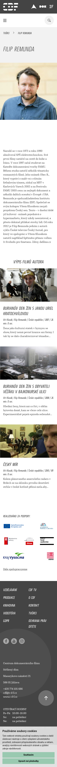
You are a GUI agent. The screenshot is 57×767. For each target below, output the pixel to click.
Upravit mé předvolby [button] (28, 761)
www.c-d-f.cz (10, 696)
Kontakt (34, 604)
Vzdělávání (10, 589)
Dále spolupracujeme (15, 569)
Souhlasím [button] (28, 755)
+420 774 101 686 (13, 688)
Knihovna (9, 604)
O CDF (32, 597)
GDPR (6, 620)
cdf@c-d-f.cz (10, 692)
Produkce (9, 597)
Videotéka (9, 612)
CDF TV (32, 589)
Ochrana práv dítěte (37, 623)
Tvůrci (6, 32)
